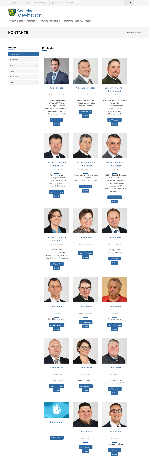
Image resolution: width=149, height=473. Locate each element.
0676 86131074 (115, 192)
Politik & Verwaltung (86, 13)
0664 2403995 (114, 383)
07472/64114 (17, 3)
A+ (126, 3)
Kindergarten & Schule (108, 13)
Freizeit (124, 13)
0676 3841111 (56, 114)
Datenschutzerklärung (104, 468)
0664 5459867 (114, 114)
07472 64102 (85, 181)
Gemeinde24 (55, 468)
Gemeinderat (15, 48)
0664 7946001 (56, 258)
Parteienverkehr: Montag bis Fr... (66, 3)
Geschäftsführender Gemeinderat (114, 83)
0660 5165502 (85, 441)
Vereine (13, 65)
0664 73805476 (56, 380)
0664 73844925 (56, 186)
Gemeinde (14, 54)
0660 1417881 (114, 444)
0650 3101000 (85, 106)
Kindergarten (15, 71)
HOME (129, 27)
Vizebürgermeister (85, 82)
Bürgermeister (56, 82)
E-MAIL (56, 118)
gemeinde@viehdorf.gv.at (38, 3)
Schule (12, 77)
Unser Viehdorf (52, 13)
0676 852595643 (56, 319)
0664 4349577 (114, 253)
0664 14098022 (114, 319)
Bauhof (13, 60)
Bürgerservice (68, 13)
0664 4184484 (85, 380)
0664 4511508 (56, 432)
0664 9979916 (85, 316)
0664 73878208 (85, 247)
